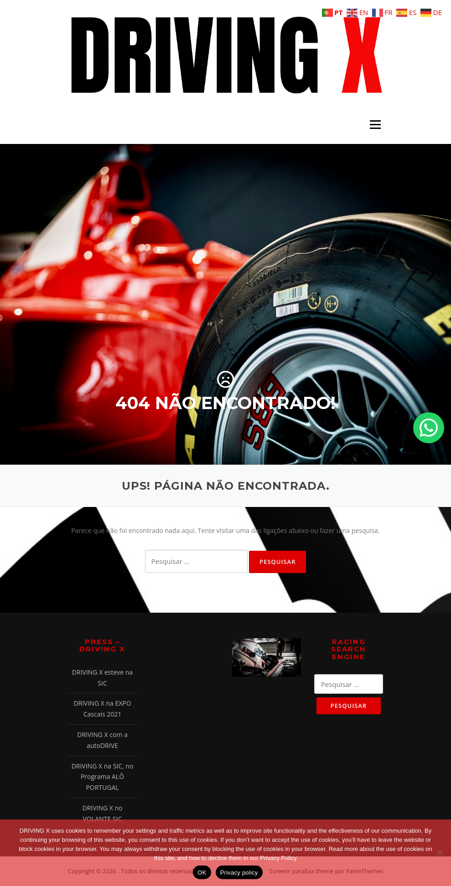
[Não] (439, 852)
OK (201, 872)
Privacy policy (239, 872)
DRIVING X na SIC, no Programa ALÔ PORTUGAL (103, 777)
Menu (375, 124)
